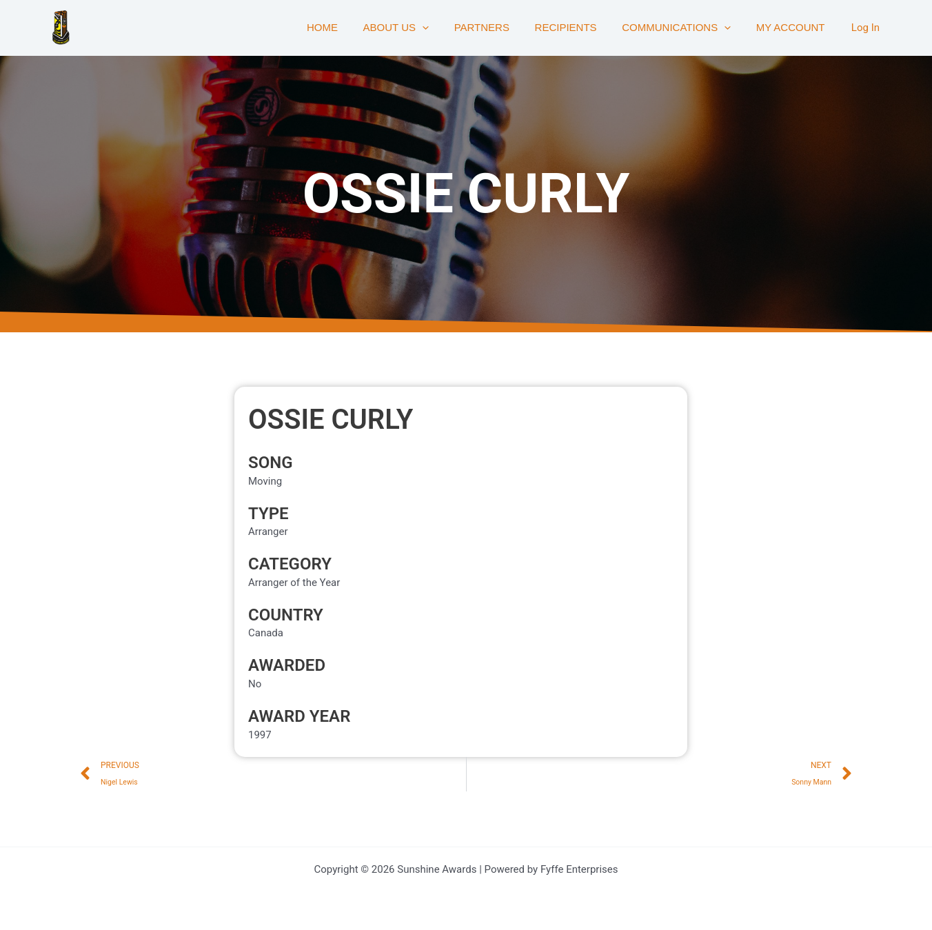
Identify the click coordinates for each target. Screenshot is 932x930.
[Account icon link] (865, 28)
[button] (442, 27)
